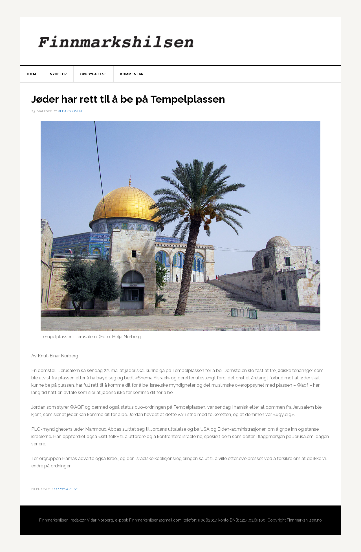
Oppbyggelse (66, 489)
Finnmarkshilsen (180, 41)
